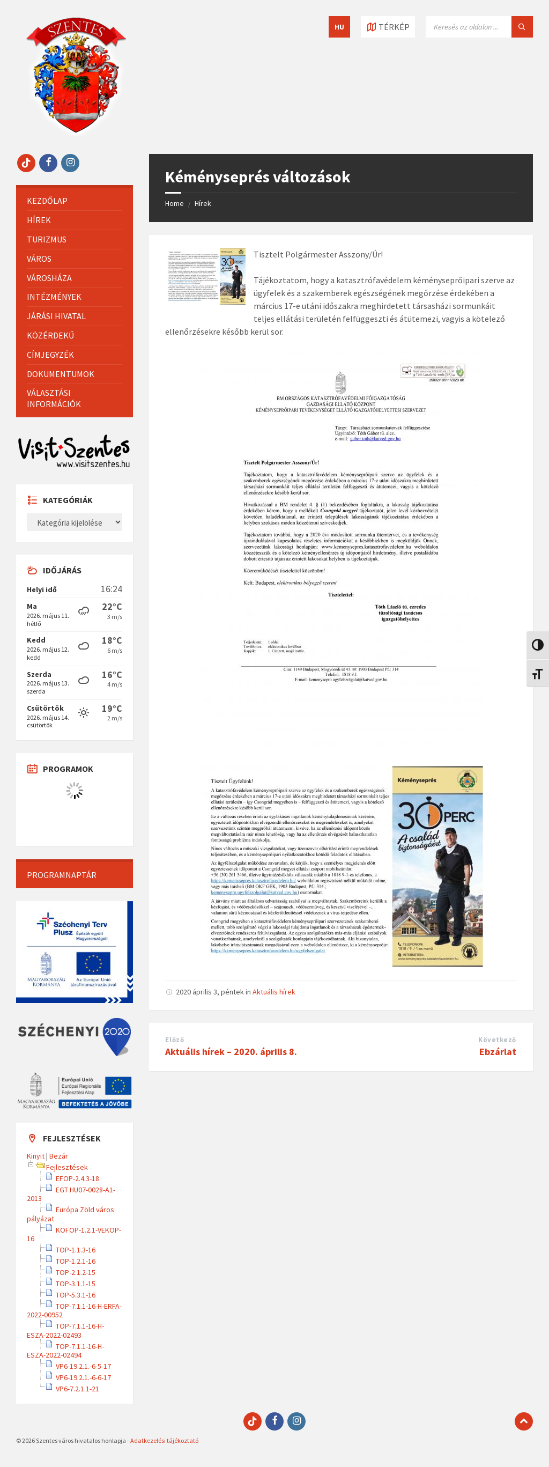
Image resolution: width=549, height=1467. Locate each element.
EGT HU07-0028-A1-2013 (71, 1194)
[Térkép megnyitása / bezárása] (388, 27)
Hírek (203, 203)
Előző (174, 1039)
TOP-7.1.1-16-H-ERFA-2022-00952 (74, 1310)
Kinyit (35, 1156)
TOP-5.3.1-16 (75, 1295)
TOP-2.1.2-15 (75, 1272)
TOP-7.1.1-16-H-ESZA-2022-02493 (65, 1330)
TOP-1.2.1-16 (75, 1261)
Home (174, 203)
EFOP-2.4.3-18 (77, 1178)
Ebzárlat (497, 1051)
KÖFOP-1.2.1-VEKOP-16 (74, 1234)
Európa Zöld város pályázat (70, 1214)
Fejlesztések (67, 1167)
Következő (497, 1039)
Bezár (58, 1156)
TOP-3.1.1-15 (75, 1283)
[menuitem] (74, 200)
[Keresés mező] (479, 27)
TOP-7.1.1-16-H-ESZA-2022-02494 (65, 1350)
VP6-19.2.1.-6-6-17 (83, 1377)
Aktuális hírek (274, 992)
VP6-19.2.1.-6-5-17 (83, 1366)
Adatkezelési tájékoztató (164, 1440)
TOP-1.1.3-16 (75, 1250)
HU (339, 27)
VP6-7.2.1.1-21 (77, 1389)
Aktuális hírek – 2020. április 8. (231, 1051)
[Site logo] (76, 133)
